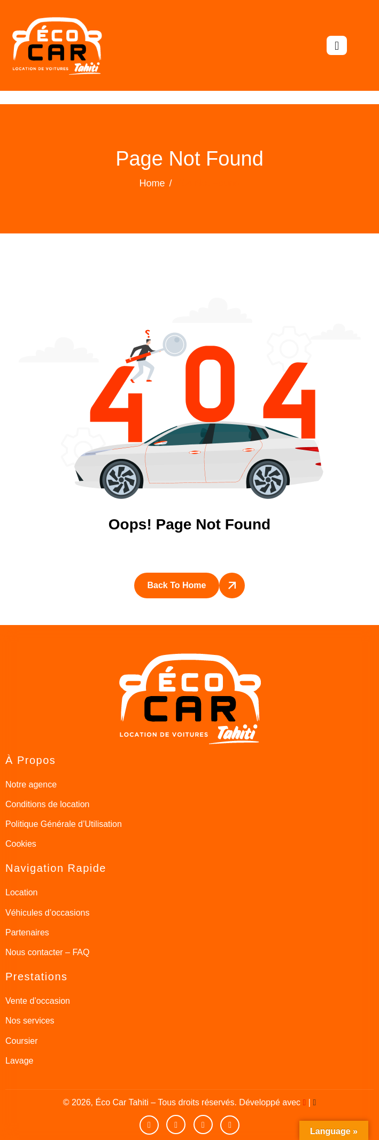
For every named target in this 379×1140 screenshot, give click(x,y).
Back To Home (177, 585)
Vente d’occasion (37, 1000)
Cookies (20, 843)
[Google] (229, 1125)
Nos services (30, 1020)
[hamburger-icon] (337, 45)
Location (21, 892)
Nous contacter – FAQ (47, 952)
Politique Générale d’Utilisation (63, 824)
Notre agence (31, 784)
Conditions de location (47, 804)
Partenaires (27, 932)
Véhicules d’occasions (47, 912)
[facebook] (175, 1124)
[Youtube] (149, 1125)
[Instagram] (203, 1124)
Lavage (19, 1060)
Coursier (21, 1040)
